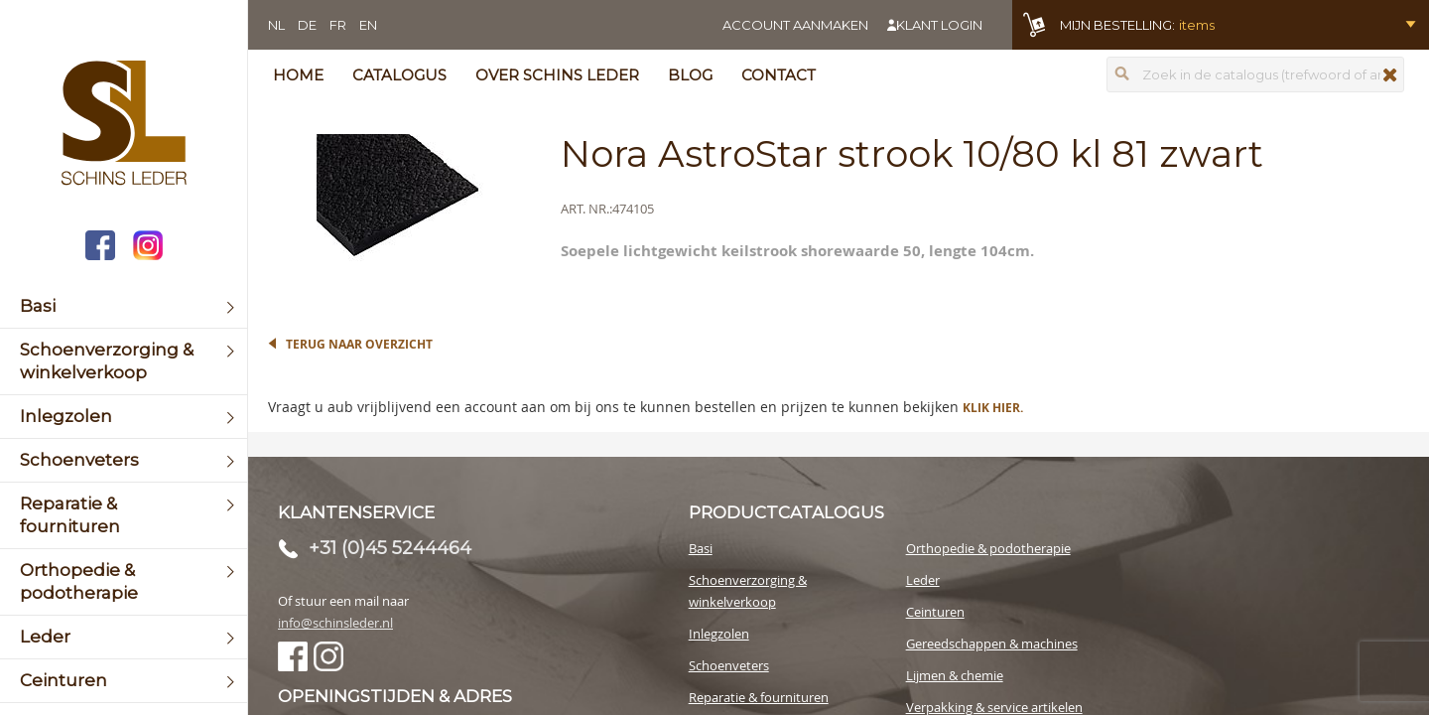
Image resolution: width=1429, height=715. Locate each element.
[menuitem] (123, 306)
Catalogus (399, 75)
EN (368, 25)
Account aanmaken (795, 25)
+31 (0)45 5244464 (390, 548)
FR (337, 25)
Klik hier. (993, 407)
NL (276, 25)
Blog (690, 75)
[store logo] (123, 125)
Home (298, 75)
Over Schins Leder (557, 75)
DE (307, 25)
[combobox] (1255, 74)
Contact (778, 75)
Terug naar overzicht (359, 344)
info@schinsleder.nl (335, 623)
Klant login (939, 25)
